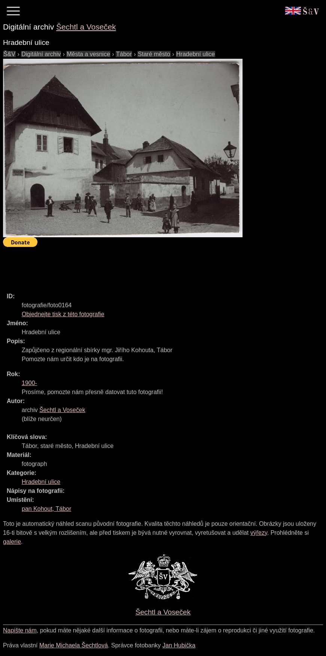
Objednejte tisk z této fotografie (63, 314)
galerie (12, 541)
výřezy (258, 533)
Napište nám (20, 630)
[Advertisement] (139, 266)
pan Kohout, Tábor (46, 509)
